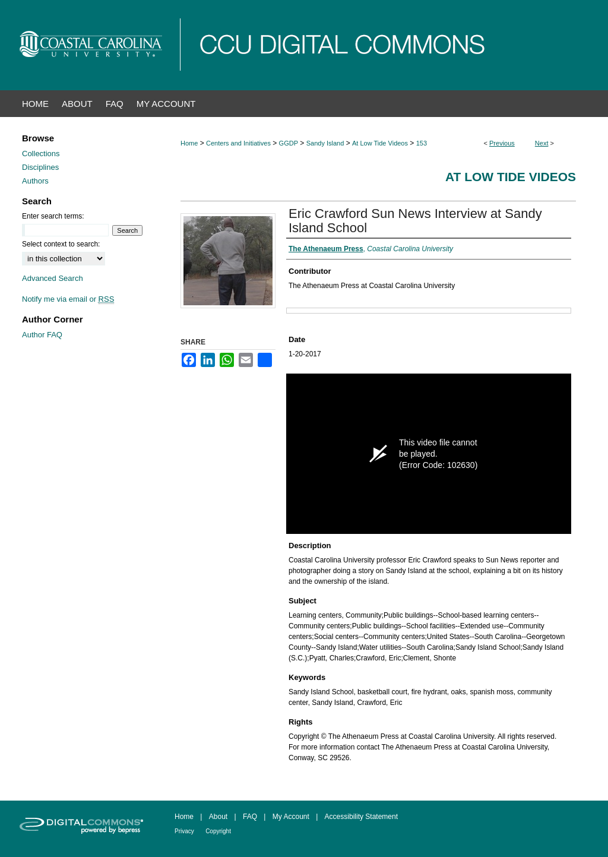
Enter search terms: (53, 216)
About (218, 816)
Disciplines (40, 167)
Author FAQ (42, 334)
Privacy (184, 831)
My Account (291, 816)
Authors (35, 180)
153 (421, 143)
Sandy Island (325, 143)
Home (189, 143)
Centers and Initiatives (238, 143)
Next (542, 143)
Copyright (218, 831)
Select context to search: (61, 244)
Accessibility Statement (361, 816)
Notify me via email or (68, 299)
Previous (502, 143)
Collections (41, 153)
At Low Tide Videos (380, 143)
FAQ (250, 816)
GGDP (288, 143)
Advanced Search (52, 278)
